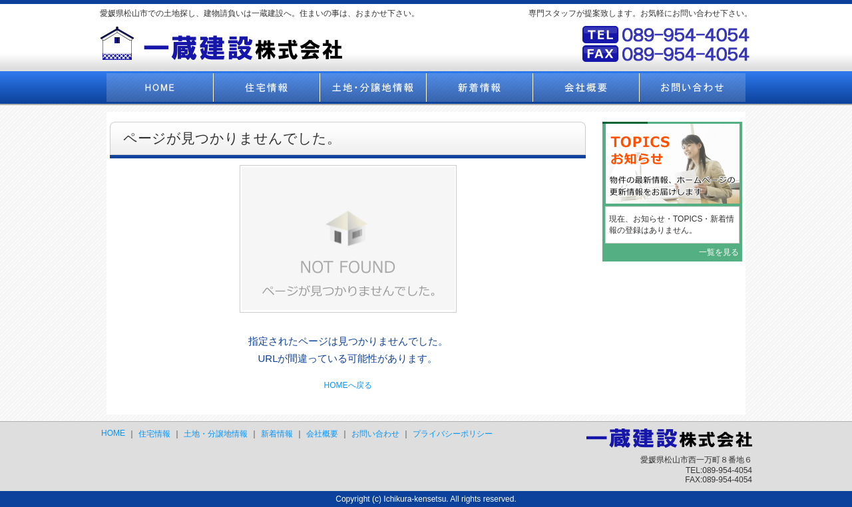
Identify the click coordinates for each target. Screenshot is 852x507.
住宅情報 (154, 433)
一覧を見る (719, 252)
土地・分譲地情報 (216, 433)
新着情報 (277, 433)
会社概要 (322, 433)
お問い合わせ (375, 433)
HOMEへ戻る (348, 385)
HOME (113, 433)
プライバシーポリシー (453, 433)
